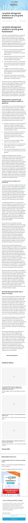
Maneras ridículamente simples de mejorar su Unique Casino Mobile (13, 441)
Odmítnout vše (14, 516)
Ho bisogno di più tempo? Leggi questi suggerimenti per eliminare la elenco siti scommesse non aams (12, 388)
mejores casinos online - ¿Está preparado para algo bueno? (13, 415)
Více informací (10, 509)
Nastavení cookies (6, 513)
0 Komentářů (23, 21)
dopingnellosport (21, 191)
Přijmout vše (14, 519)
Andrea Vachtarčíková (7, 21)
